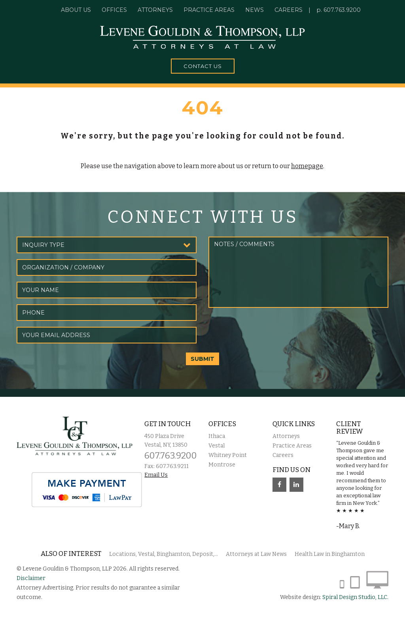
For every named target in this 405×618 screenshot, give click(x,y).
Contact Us (203, 66)
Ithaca (216, 436)
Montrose (221, 464)
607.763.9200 (342, 9)
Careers (288, 9)
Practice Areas (292, 445)
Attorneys (155, 9)
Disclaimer (31, 578)
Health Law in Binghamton (330, 554)
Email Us (156, 475)
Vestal (216, 445)
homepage (307, 166)
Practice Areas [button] (209, 9)
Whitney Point (227, 455)
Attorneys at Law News (256, 554)
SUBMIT (202, 358)
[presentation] (268, 329)
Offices (114, 9)
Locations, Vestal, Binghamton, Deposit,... (163, 554)
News (254, 9)
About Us (76, 9)
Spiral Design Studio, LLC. (355, 597)
